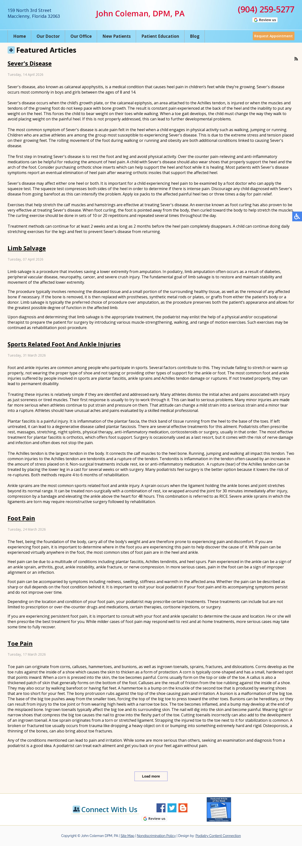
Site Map (127, 836)
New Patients (116, 36)
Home (19, 36)
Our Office (81, 36)
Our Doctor (48, 36)
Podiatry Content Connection (218, 836)
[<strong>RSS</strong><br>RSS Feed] (296, 59)
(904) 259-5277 (266, 9)
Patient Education (160, 36)
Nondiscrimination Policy (156, 836)
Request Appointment (272, 36)
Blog (194, 36)
